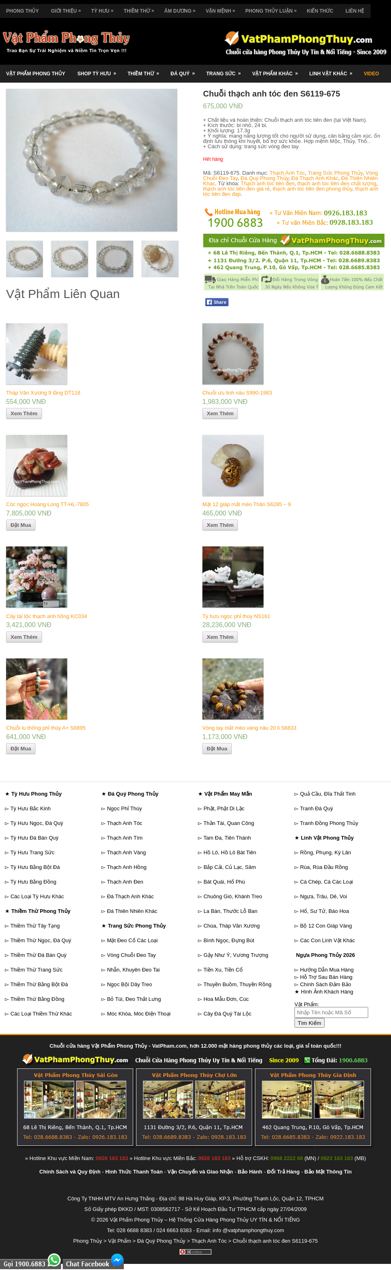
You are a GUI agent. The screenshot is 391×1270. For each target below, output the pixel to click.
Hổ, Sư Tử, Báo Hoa (324, 911)
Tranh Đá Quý (316, 808)
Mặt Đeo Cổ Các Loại (132, 940)
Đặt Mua (21, 525)
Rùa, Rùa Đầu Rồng (324, 867)
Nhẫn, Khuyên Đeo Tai (133, 970)
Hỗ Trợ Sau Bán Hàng (326, 977)
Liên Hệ (354, 11)
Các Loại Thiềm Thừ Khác (41, 1014)
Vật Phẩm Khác (277, 71)
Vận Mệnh (222, 9)
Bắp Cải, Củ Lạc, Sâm (230, 867)
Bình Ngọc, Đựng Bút (229, 940)
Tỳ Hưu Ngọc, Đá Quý (36, 823)
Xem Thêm (24, 413)
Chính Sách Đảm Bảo (325, 984)
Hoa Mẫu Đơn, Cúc (226, 999)
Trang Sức (226, 71)
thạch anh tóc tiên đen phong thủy (312, 189)
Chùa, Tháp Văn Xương (232, 926)
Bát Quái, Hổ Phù (224, 882)
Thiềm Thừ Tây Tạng (34, 926)
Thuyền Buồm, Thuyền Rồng (237, 984)
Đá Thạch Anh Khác (314, 178)
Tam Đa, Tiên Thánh (227, 838)
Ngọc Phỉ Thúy (124, 808)
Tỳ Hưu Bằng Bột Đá (35, 867)
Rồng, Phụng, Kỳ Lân (325, 852)
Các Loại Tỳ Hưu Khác (37, 896)
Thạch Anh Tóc (287, 173)
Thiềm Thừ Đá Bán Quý (38, 955)
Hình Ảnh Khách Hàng (327, 992)
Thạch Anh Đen (125, 882)
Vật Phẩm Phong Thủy (35, 74)
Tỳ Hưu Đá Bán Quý (34, 838)
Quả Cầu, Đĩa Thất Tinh (328, 794)
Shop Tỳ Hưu (99, 71)
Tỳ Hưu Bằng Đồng (33, 882)
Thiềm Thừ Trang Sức (36, 970)
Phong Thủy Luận (273, 9)
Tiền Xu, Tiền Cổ (223, 970)
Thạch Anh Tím (125, 838)
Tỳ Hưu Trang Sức (32, 852)
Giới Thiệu (68, 9)
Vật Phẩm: (306, 1004)
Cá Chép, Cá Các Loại (326, 882)
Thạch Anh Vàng (126, 852)
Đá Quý (185, 71)
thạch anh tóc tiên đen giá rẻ (236, 189)
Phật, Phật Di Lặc (224, 808)
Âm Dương (182, 9)
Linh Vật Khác (333, 71)
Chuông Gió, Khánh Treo (233, 896)
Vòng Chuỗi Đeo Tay (131, 955)
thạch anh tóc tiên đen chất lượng (336, 183)
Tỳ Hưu (104, 9)
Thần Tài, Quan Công (228, 823)
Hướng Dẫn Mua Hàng (327, 970)
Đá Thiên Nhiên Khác (132, 911)
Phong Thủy (22, 11)
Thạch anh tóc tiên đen (267, 183)
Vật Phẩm (119, 1241)
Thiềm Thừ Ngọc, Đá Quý (40, 940)
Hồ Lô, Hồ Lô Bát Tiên (230, 852)
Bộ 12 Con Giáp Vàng (326, 926)
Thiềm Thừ (141, 9)
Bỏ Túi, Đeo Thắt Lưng (134, 999)
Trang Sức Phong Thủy (335, 173)
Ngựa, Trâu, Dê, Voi (323, 896)
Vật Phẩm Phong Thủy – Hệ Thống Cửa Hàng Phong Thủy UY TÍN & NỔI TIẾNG (205, 1220)
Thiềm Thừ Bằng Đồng (37, 999)
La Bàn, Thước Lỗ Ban (230, 911)
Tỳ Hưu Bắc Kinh (30, 808)
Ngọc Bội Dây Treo (129, 984)
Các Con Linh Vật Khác (327, 940)
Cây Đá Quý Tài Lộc (228, 1014)
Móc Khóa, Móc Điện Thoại (139, 1014)
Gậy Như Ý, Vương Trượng (236, 955)
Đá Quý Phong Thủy (264, 178)
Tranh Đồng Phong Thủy (329, 823)
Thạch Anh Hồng (126, 867)
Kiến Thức (320, 11)
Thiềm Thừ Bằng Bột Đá (39, 984)
